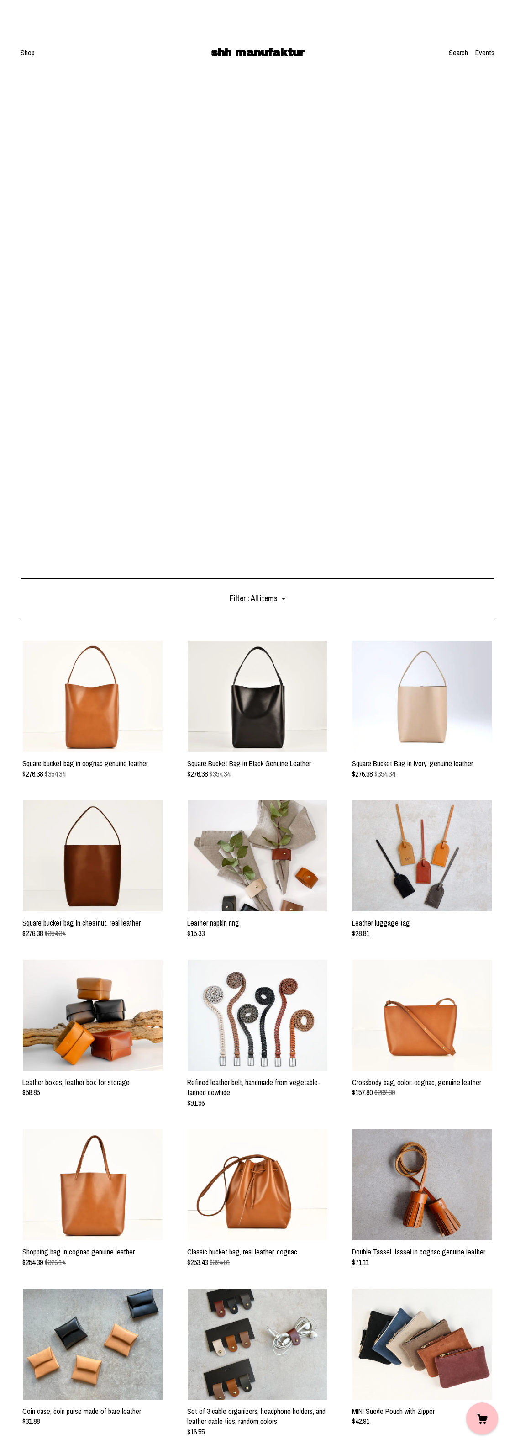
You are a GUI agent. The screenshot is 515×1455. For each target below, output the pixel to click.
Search (458, 53)
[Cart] (482, 1418)
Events (484, 53)
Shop (28, 53)
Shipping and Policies (50, 1404)
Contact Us (36, 1394)
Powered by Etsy (44, 1429)
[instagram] (24, 1379)
